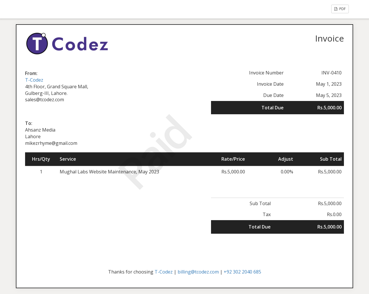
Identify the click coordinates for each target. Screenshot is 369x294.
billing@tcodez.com (198, 272)
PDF (340, 8)
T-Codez (34, 80)
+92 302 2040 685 (242, 272)
